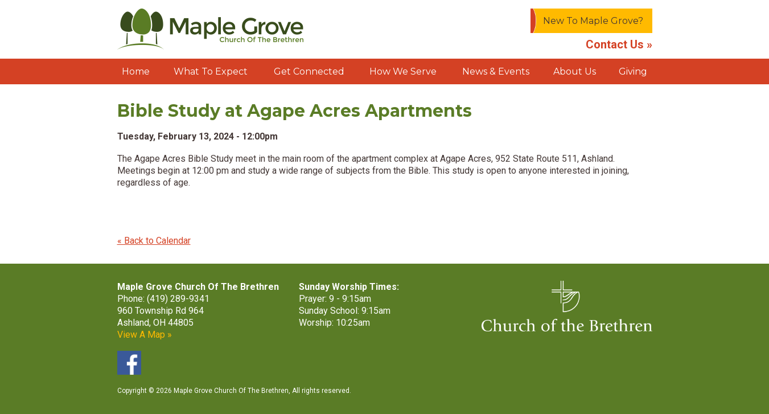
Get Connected (309, 71)
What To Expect (211, 71)
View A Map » (144, 334)
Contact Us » (619, 44)
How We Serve (403, 71)
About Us (574, 71)
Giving (633, 71)
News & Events (495, 71)
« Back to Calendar (154, 240)
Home (136, 71)
